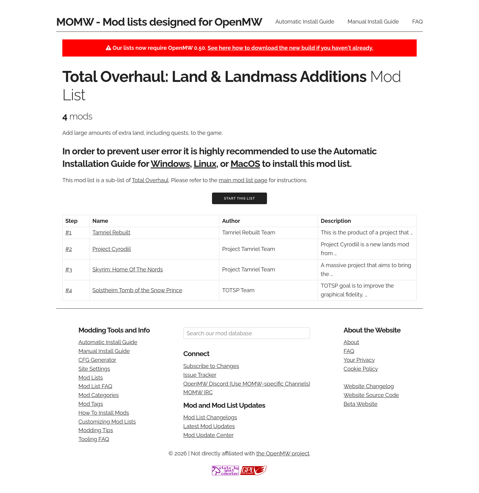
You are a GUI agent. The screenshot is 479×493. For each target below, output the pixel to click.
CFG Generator (97, 360)
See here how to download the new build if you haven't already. (290, 48)
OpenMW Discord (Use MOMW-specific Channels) (246, 384)
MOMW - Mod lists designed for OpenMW (159, 21)
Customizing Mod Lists (107, 421)
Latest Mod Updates (209, 426)
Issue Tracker (199, 375)
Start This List (239, 199)
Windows (170, 163)
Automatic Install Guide (305, 21)
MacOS (245, 163)
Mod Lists (91, 377)
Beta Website (361, 404)
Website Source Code (371, 395)
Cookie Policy (361, 369)
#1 (68, 232)
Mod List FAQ (95, 386)
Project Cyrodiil (112, 249)
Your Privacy (359, 360)
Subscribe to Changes (211, 366)
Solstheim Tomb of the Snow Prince (137, 290)
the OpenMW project (282, 453)
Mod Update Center (208, 435)
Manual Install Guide (373, 21)
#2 (68, 249)
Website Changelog (369, 386)
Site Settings (94, 369)
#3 (68, 269)
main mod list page (243, 180)
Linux (205, 163)
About (351, 342)
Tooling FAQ (94, 439)
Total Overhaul (150, 180)
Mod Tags (91, 404)
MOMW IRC (198, 392)
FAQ (417, 21)
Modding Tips (96, 430)
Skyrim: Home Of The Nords (128, 269)
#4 (68, 290)
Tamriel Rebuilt (111, 232)
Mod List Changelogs (210, 417)
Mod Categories (99, 395)
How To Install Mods (104, 413)
